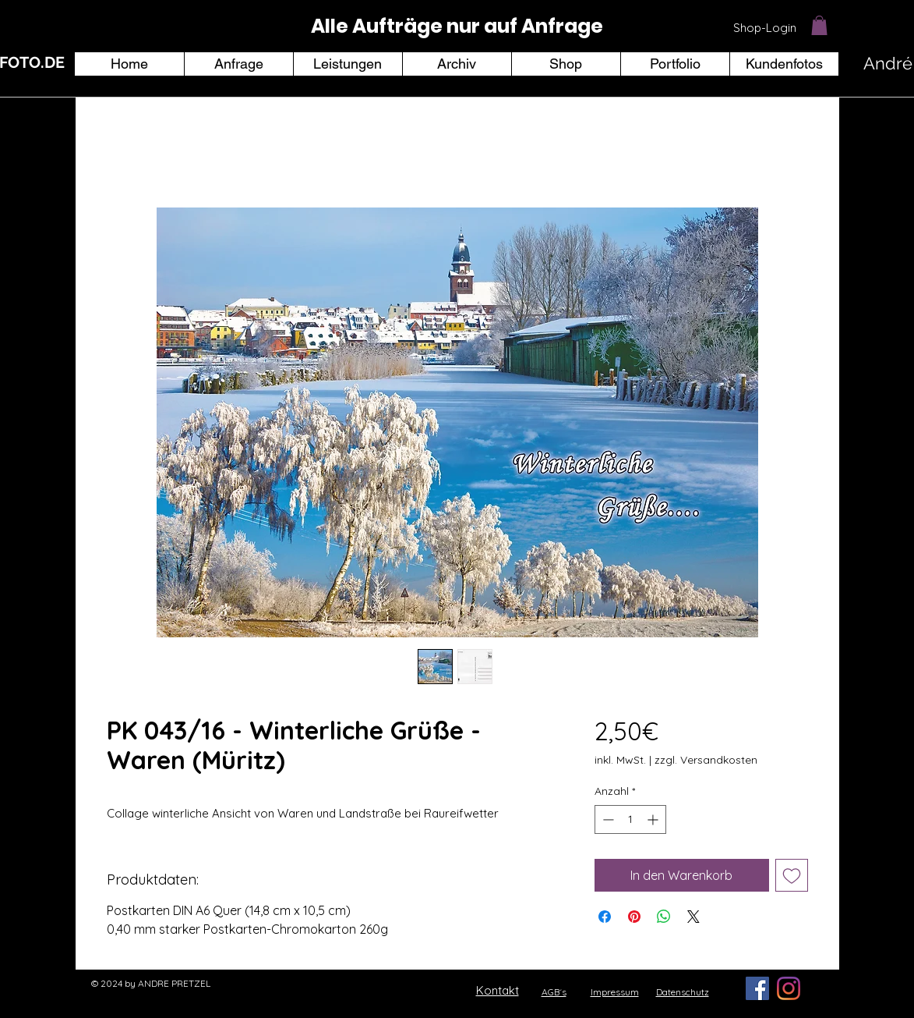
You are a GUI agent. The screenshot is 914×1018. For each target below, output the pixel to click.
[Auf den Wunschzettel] (791, 875)
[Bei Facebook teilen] (604, 916)
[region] (457, 27)
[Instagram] (788, 988)
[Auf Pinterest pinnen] (634, 916)
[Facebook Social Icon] (757, 988)
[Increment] (654, 819)
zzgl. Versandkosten (706, 760)
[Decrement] (606, 819)
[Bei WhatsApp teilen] (664, 916)
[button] (819, 25)
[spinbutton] (630, 819)
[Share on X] (693, 916)
